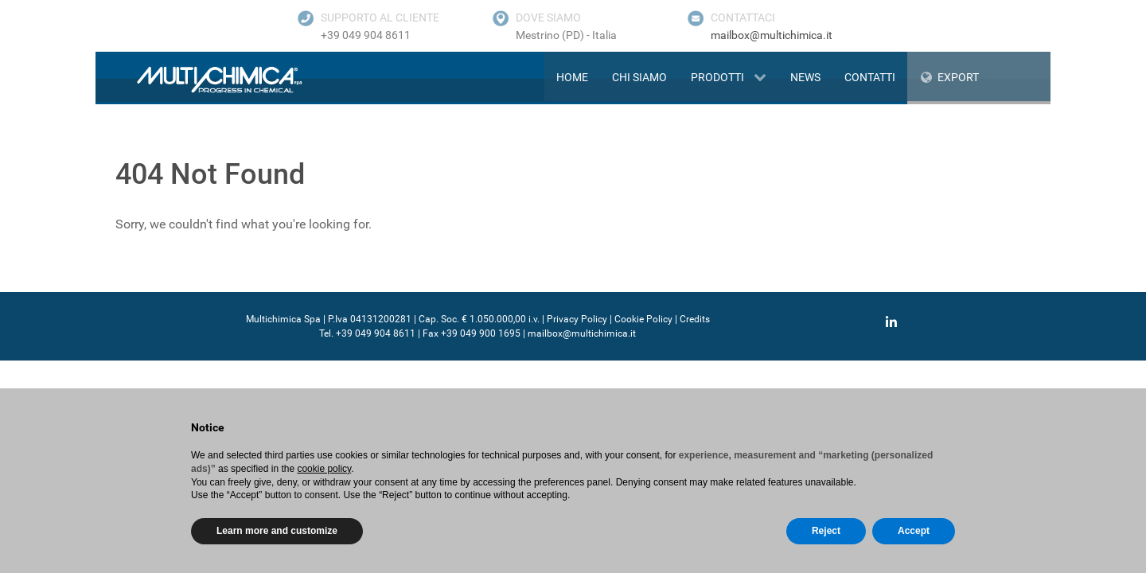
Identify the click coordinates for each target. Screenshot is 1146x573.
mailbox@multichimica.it (771, 35)
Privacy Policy (577, 319)
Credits (695, 319)
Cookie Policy (643, 319)
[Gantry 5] (201, 79)
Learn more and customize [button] (276, 530)
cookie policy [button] (324, 468)
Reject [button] (826, 530)
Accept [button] (914, 530)
